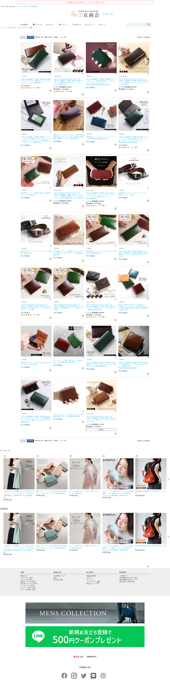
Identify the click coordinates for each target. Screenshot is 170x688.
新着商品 (24, 24)
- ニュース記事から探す (28, 589)
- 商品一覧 (23, 576)
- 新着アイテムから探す (28, 582)
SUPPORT (123, 572)
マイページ (90, 24)
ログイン (18, 6)
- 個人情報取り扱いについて (128, 580)
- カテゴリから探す (26, 578)
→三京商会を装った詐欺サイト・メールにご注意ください (85, 2)
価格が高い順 (48, 37)
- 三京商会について (59, 576)
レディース (4, 27)
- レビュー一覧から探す (28, 587)
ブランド (63, 24)
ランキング (37, 24)
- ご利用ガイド (124, 576)
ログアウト (25, 6)
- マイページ (90, 580)
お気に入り (77, 24)
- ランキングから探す (27, 585)
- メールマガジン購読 (93, 582)
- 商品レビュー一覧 (92, 583)
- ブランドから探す (26, 580)
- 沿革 (55, 578)
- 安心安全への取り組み (127, 582)
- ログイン (89, 578)
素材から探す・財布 (14, 27)
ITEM (22, 572)
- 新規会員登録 (91, 576)
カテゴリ (50, 24)
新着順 (56, 37)
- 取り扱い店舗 (58, 580)
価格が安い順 (39, 37)
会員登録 (34, 6)
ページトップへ (148, 566)
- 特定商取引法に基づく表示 (128, 578)
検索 (148, 24)
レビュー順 (63, 37)
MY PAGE (89, 572)
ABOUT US (57, 572)
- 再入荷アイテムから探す (28, 583)
